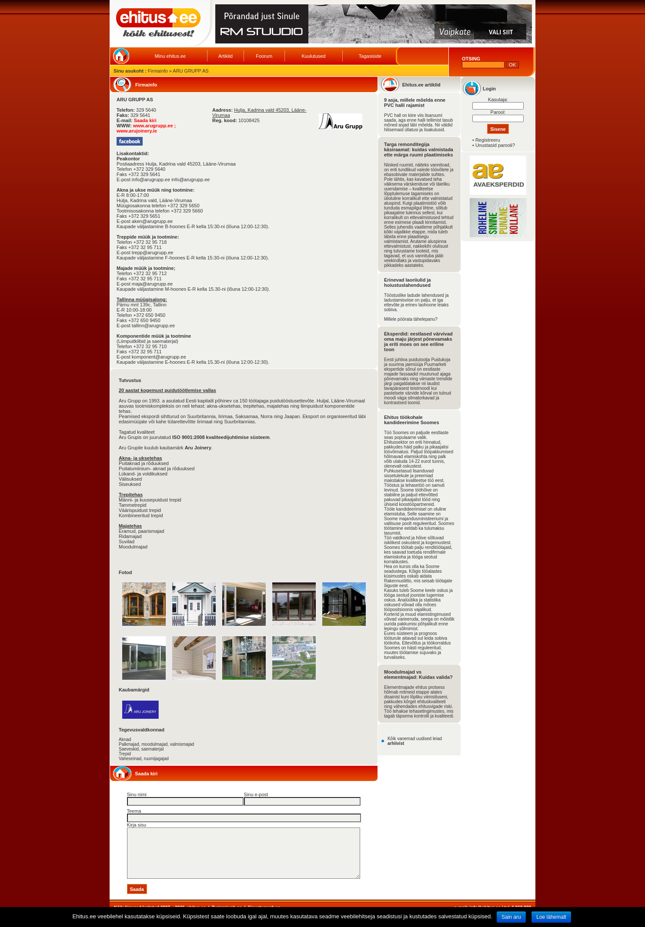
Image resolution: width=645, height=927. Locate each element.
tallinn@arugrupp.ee (153, 325)
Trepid (125, 753)
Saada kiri (145, 120)
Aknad (125, 739)
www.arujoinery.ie (137, 130)
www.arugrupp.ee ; (154, 125)
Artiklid (225, 56)
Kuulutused (313, 56)
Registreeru (487, 140)
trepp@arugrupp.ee (153, 252)
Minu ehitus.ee (170, 56)
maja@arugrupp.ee (152, 283)
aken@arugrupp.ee (152, 221)
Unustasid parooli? (495, 145)
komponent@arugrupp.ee (159, 356)
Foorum (264, 56)
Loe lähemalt (551, 917)
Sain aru (511, 917)
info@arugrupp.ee (190, 179)
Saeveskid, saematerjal (141, 749)
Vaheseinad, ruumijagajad (144, 758)
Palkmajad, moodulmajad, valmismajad (156, 744)
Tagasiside (370, 56)
